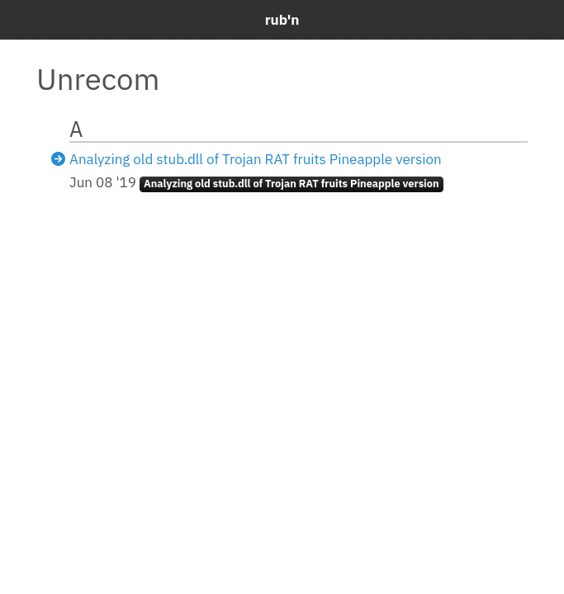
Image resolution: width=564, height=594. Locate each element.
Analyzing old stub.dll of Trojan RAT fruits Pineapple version (255, 159)
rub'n (282, 20)
